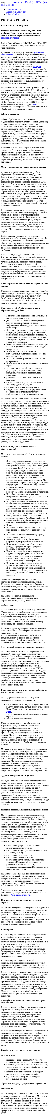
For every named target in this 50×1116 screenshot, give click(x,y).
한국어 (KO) (41, 2)
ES (17, 2)
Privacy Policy (12, 14)
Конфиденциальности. (21, 895)
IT (24, 2)
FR (20, 2)
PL (2, 5)
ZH (12, 5)
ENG (13, 2)
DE (8, 5)
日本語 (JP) (30, 2)
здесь (8, 711)
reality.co (37, 66)
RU (5, 5)
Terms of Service (13, 9)
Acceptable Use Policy (16, 12)
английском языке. (10, 38)
